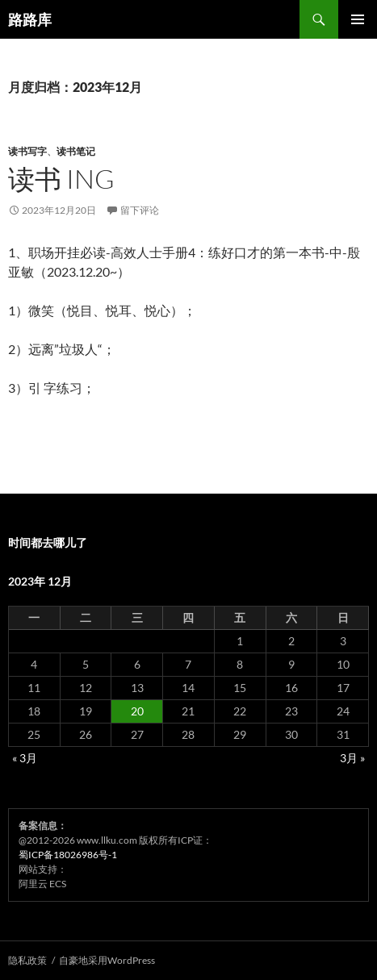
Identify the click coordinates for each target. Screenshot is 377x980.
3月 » (352, 758)
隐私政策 (27, 960)
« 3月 (24, 758)
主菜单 (357, 19)
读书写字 (27, 151)
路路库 (30, 19)
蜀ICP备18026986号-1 (68, 855)
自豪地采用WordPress (107, 960)
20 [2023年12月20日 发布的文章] (137, 711)
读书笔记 (76, 151)
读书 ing (61, 178)
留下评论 (139, 210)
